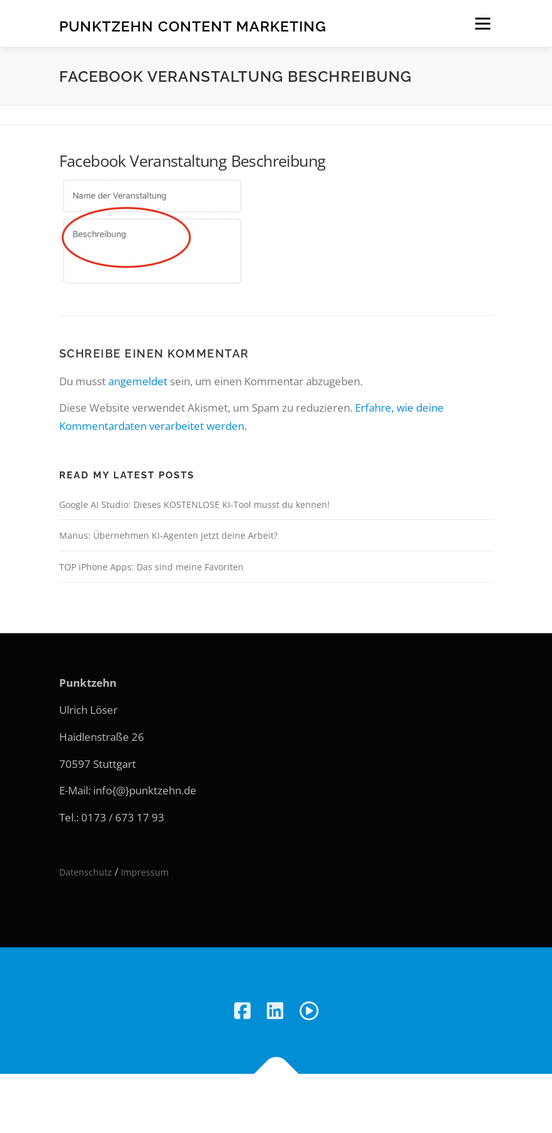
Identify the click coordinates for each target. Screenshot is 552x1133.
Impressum (145, 872)
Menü (482, 23)
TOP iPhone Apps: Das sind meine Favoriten (151, 567)
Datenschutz (85, 872)
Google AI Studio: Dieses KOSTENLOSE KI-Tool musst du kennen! (194, 504)
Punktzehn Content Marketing (193, 25)
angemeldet (137, 381)
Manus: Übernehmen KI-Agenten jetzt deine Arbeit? (168, 535)
